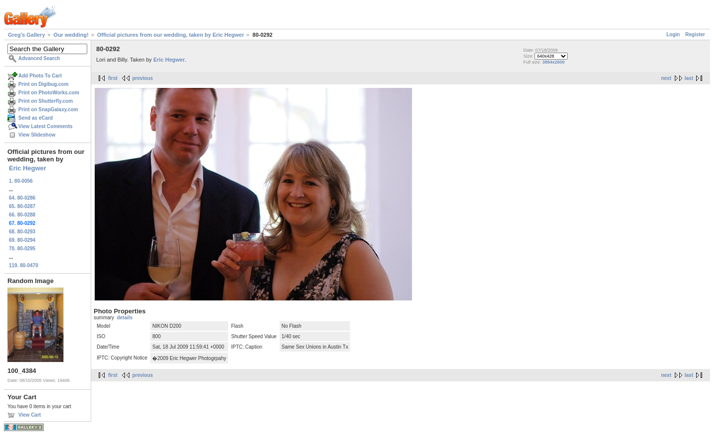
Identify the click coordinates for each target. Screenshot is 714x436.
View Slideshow (37, 135)
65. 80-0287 (22, 206)
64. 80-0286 (22, 198)
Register (695, 34)
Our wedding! (71, 35)
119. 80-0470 (23, 265)
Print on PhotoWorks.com (48, 92)
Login (673, 34)
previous (142, 78)
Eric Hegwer (27, 168)
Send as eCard (35, 118)
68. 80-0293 (22, 231)
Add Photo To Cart (40, 75)
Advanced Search (39, 58)
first (113, 78)
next (666, 78)
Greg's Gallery (26, 35)
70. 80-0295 (22, 248)
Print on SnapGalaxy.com (48, 109)
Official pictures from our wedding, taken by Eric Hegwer (170, 35)
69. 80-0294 (22, 240)
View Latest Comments (45, 126)
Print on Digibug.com (43, 84)
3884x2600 (553, 62)
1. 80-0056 (21, 181)
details (125, 317)
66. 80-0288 (22, 215)
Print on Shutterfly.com (45, 101)
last (689, 78)
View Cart (29, 415)
